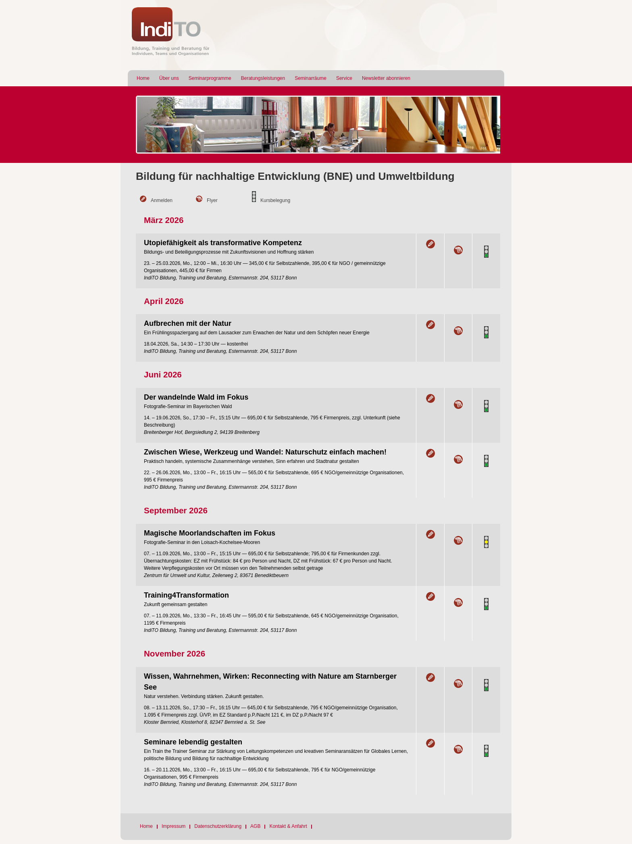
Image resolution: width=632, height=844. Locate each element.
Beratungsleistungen (263, 78)
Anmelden (162, 200)
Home (143, 78)
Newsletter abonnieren (386, 78)
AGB (255, 826)
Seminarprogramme (210, 78)
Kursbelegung (275, 200)
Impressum (173, 826)
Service (344, 78)
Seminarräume (310, 78)
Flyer (212, 200)
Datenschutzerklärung (217, 826)
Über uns (169, 78)
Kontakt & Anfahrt (288, 826)
